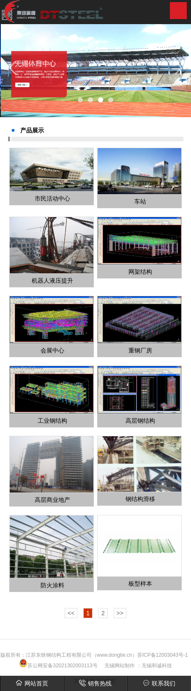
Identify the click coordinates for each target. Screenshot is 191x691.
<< (71, 613)
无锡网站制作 (119, 666)
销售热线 (95, 683)
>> (120, 613)
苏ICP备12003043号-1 (162, 655)
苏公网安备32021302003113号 (58, 666)
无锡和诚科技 (157, 666)
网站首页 (32, 683)
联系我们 (159, 683)
